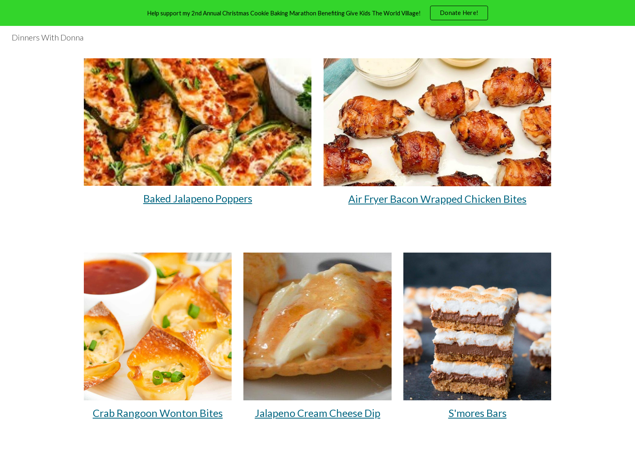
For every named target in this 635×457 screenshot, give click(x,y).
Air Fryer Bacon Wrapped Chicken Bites (437, 199)
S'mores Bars (477, 413)
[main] (197, 198)
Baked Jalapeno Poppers (197, 198)
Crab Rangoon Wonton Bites (158, 413)
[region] (317, 13)
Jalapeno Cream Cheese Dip (317, 413)
